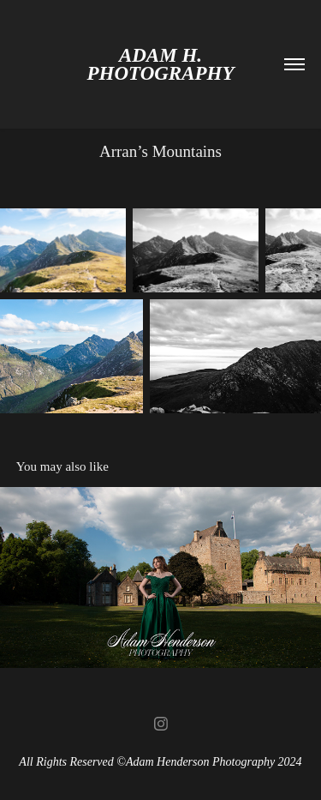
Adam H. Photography (160, 64)
